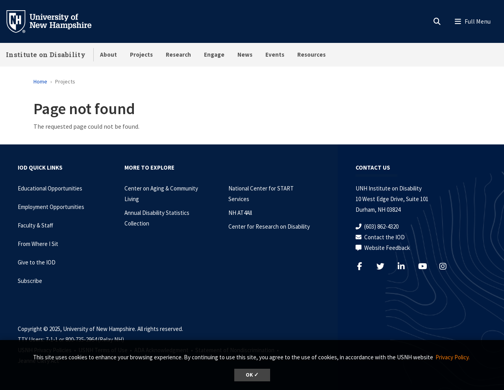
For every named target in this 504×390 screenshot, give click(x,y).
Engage (214, 54)
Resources (311, 54)
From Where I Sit (38, 244)
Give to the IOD (37, 262)
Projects (141, 54)
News (244, 54)
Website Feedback (387, 247)
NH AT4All (240, 212)
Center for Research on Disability (269, 226)
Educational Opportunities (50, 188)
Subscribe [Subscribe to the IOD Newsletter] (30, 281)
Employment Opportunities (51, 207)
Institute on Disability (45, 54)
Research (178, 54)
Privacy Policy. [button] (452, 357)
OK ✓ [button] (252, 375)
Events (274, 54)
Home (40, 81)
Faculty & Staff (35, 225)
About (108, 54)
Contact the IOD (384, 237)
